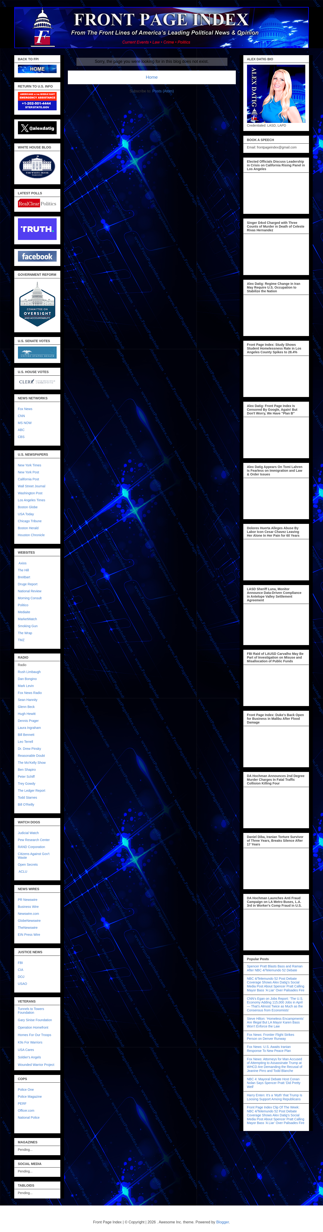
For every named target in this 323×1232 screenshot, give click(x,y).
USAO (22, 984)
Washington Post (30, 493)
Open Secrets (28, 864)
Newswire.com (28, 914)
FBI (20, 963)
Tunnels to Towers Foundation (31, 1010)
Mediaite (24, 612)
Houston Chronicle (31, 535)
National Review (29, 591)
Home (152, 77)
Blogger (222, 1222)
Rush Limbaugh (29, 672)
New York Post (28, 472)
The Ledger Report (31, 790)
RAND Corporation (31, 847)
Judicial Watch (28, 833)
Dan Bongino (27, 679)
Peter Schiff (26, 776)
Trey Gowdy (26, 783)
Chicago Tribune (30, 521)
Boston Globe (28, 507)
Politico (23, 605)
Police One (26, 1089)
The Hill (23, 570)
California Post (28, 479)
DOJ (21, 977)
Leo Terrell (25, 742)
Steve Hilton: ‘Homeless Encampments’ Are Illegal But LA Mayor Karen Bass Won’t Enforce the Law (275, 1022)
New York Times (29, 465)
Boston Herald (28, 528)
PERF (22, 1103)
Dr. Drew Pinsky (29, 749)
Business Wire (28, 907)
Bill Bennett (26, 735)
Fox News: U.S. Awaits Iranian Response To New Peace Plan (269, 1049)
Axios (22, 563)
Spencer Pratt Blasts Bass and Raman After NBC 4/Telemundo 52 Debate (275, 968)
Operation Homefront (33, 1027)
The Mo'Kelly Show (32, 762)
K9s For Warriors (30, 1042)
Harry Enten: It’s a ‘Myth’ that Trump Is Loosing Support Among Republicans (274, 1097)
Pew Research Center (34, 840)
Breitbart (24, 577)
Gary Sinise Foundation (35, 1020)
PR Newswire (28, 900)
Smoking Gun (28, 626)
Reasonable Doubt (31, 755)
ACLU (23, 871)
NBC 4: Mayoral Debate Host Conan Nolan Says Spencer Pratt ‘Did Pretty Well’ (274, 1083)
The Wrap (25, 633)
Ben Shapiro (27, 769)
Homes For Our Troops (34, 1035)
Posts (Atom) (163, 91)
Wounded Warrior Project (36, 1065)
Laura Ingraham (29, 728)
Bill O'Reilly (26, 804)
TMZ (21, 640)
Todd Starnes (27, 797)
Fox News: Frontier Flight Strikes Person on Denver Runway (270, 1036)
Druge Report (28, 584)
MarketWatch (27, 619)
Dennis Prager (28, 721)
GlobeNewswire (29, 920)
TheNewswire (28, 927)
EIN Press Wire (29, 934)
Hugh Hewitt (27, 714)
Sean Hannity (28, 700)
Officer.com (26, 1110)
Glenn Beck (26, 707)
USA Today (26, 514)
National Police (29, 1117)
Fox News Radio (30, 693)
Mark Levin (26, 686)
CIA (20, 970)
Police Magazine (30, 1096)
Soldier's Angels (29, 1057)
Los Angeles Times (31, 500)
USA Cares (26, 1050)
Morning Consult (30, 598)
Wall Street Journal (31, 486)
